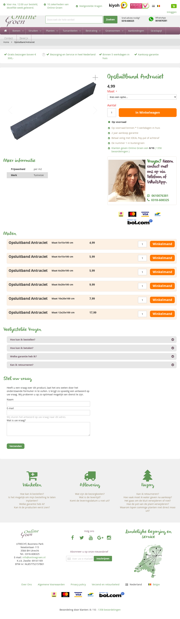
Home (6, 42)
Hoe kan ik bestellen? (32, 493)
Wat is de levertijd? (90, 497)
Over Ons (26, 584)
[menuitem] (17, 30)
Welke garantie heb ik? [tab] (23, 356)
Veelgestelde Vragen (90, 6)
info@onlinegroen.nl (34, 557)
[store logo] (20, 19)
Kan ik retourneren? (147, 493)
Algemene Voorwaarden (51, 584)
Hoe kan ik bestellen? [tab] (22, 339)
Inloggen (172, 12)
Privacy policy (78, 584)
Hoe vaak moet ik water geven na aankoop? (147, 497)
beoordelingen (109, 609)
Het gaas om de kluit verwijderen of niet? (147, 500)
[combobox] (74, 19)
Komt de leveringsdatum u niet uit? (90, 500)
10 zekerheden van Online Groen (58, 6)
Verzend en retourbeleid (105, 584)
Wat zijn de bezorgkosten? (90, 493)
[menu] (90, 34)
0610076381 (161, 20)
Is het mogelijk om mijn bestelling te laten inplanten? (32, 499)
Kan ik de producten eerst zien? (32, 507)
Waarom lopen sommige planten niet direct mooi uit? (147, 509)
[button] (95, 77)
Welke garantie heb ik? (32, 504)
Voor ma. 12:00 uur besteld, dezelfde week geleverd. (22, 6)
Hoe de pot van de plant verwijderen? (148, 504)
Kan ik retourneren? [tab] (21, 364)
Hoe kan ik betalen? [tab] (21, 348)
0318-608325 (128, 20)
